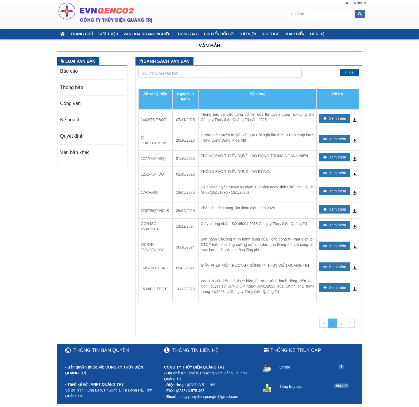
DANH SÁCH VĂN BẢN (166, 61)
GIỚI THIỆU (108, 34)
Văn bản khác (75, 152)
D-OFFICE (270, 34)
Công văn (70, 103)
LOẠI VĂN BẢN (80, 61)
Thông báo (71, 87)
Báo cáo (69, 71)
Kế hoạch (70, 119)
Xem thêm (334, 118)
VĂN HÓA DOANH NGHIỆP (146, 34)
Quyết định (72, 136)
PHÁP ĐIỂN (295, 34)
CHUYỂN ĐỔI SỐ (219, 34)
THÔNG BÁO (187, 34)
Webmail (360, 3)
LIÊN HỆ (317, 34)
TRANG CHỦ (82, 34)
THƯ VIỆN (247, 34)
